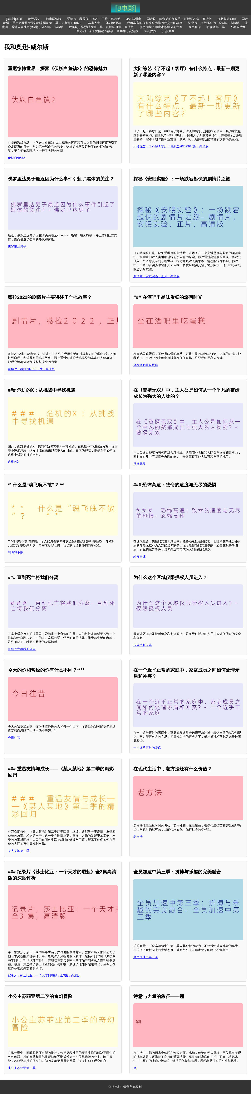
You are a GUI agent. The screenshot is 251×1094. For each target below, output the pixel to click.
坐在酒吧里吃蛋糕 (145, 365)
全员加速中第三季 (145, 957)
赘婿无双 (139, 463)
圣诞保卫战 (113, 23)
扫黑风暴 (168, 31)
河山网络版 (53, 19)
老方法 (138, 836)
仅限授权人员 (142, 645)
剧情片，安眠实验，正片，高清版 (156, 276)
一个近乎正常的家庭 (147, 747)
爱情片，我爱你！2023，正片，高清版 (93, 19)
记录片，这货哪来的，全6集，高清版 (213, 23)
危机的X (13, 461)
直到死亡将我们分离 (22, 649)
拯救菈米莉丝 (227, 19)
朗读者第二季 (215, 27)
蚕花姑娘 (150, 31)
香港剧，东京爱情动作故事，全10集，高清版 (107, 31)
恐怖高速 (139, 556)
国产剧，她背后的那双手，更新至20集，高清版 (179, 19)
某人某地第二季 (18, 850)
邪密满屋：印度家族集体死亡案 (161, 27)
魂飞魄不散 (15, 552)
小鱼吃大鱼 (238, 27)
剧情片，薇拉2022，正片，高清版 (31, 369)
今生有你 (194, 27)
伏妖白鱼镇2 (16, 157)
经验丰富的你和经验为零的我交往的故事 (154, 23)
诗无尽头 (34, 19)
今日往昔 (14, 737)
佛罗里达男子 (17, 246)
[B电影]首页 (14, 19)
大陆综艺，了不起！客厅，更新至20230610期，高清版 (171, 146)
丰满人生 (94, 23)
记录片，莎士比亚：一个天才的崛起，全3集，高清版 (44, 975)
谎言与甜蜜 (133, 19)
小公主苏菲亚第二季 (22, 1068)
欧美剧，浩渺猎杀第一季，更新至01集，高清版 (101, 27)
